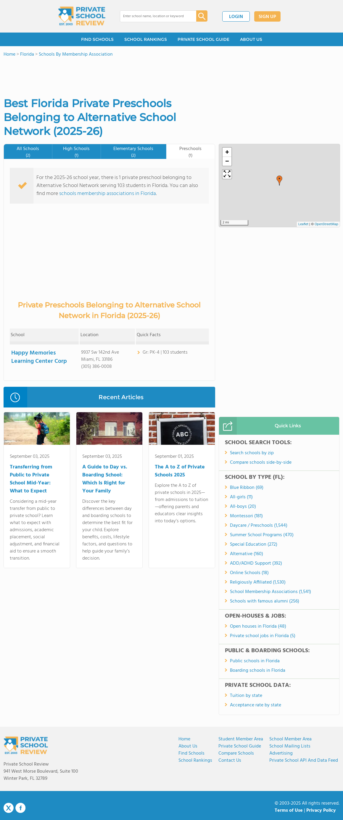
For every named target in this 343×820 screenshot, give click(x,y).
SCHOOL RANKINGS (145, 39)
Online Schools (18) (249, 572)
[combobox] (154, 16)
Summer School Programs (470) (262, 535)
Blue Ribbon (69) (246, 487)
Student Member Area (240, 739)
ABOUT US (251, 39)
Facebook (20, 807)
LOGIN (236, 17)
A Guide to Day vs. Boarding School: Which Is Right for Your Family (104, 479)
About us (187, 746)
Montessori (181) (246, 516)
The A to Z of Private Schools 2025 (180, 471)
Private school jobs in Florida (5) (262, 635)
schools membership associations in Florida (107, 193)
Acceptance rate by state (255, 705)
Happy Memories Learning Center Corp (39, 357)
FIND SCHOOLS (97, 39)
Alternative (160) (246, 554)
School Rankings (195, 760)
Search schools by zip (252, 453)
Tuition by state (246, 695)
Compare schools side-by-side (261, 462)
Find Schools (191, 753)
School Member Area (290, 739)
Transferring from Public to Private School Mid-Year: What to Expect (31, 479)
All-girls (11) (241, 497)
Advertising (281, 753)
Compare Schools (236, 753)
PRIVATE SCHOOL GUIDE (203, 39)
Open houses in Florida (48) (258, 626)
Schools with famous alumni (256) (264, 601)
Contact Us (229, 760)
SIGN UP (267, 17)
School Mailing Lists (289, 746)
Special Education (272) (253, 544)
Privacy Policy (321, 810)
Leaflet (303, 224)
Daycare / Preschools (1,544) (258, 525)
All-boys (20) (243, 506)
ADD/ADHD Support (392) (256, 563)
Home (184, 739)
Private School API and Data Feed (303, 760)
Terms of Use (289, 810)
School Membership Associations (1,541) (270, 591)
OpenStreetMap (326, 224)
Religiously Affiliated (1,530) (258, 582)
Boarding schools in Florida (257, 670)
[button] (279, 180)
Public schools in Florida (255, 661)
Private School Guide (239, 746)
